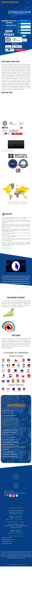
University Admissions (7, 541)
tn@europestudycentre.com (17, 533)
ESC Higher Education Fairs (8, 539)
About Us (16, 474)
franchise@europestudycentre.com (17, 519)
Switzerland (23, 382)
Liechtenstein (15, 372)
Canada (8, 390)
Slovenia (8, 382)
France (8, 367)
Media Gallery (16, 476)
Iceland (28, 367)
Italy (3, 372)
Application (16, 485)
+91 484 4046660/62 (18, 516)
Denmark (23, 362)
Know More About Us (7, 150)
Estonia (28, 362)
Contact (16, 487)
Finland (3, 367)
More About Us (10, 419)
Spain (13, 382)
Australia (19, 390)
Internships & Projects (7, 543)
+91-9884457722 (18, 530)
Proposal (16, 483)
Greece (18, 367)
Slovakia (3, 382)
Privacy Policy (8, 564)
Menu (27, 2)
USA (3, 390)
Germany (13, 367)
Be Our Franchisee (11, 424)
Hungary (23, 367)
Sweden (17, 382)
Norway (17, 377)
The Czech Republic (16, 362)
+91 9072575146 (18, 517)
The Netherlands (10, 377)
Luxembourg (28, 372)
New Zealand (13, 390)
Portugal (28, 377)
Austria (3, 362)
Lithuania (22, 372)
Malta (3, 377)
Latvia (9, 372)
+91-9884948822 (18, 531)
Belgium (8, 362)
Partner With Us (7, 248)
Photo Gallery (16, 478)
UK (24, 390)
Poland (23, 377)
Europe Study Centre (6, 537)
